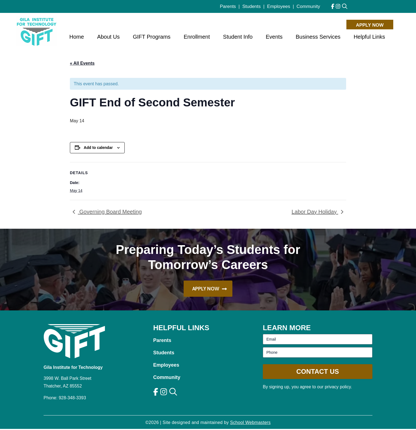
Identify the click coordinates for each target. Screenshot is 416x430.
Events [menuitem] (274, 38)
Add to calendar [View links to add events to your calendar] (98, 147)
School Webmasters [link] (250, 423)
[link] (332, 6)
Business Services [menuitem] (318, 38)
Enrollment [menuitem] (197, 38)
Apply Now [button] (370, 24)
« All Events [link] (82, 63)
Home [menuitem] (76, 38)
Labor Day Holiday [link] (315, 212)
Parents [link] (228, 6)
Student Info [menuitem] (238, 38)
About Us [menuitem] (108, 38)
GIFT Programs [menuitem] (151, 38)
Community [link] (308, 6)
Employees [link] (278, 6)
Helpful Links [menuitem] (369, 38)
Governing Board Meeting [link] (110, 212)
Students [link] (251, 6)
